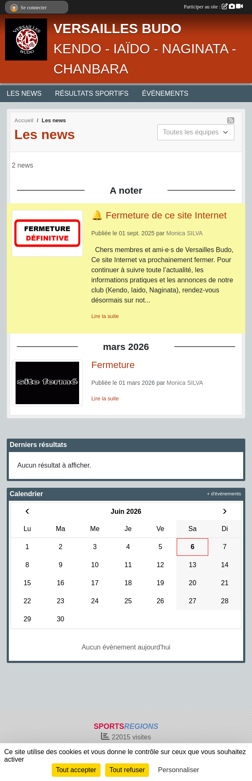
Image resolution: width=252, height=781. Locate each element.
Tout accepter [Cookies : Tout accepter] (76, 769)
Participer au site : (213, 7)
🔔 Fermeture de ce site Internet (159, 215)
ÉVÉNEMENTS (165, 93)
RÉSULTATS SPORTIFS (92, 93)
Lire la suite (105, 316)
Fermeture (113, 365)
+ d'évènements (224, 493)
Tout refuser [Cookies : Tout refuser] (127, 769)
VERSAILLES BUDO (117, 28)
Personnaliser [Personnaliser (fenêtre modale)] (178, 769)
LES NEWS (24, 93)
